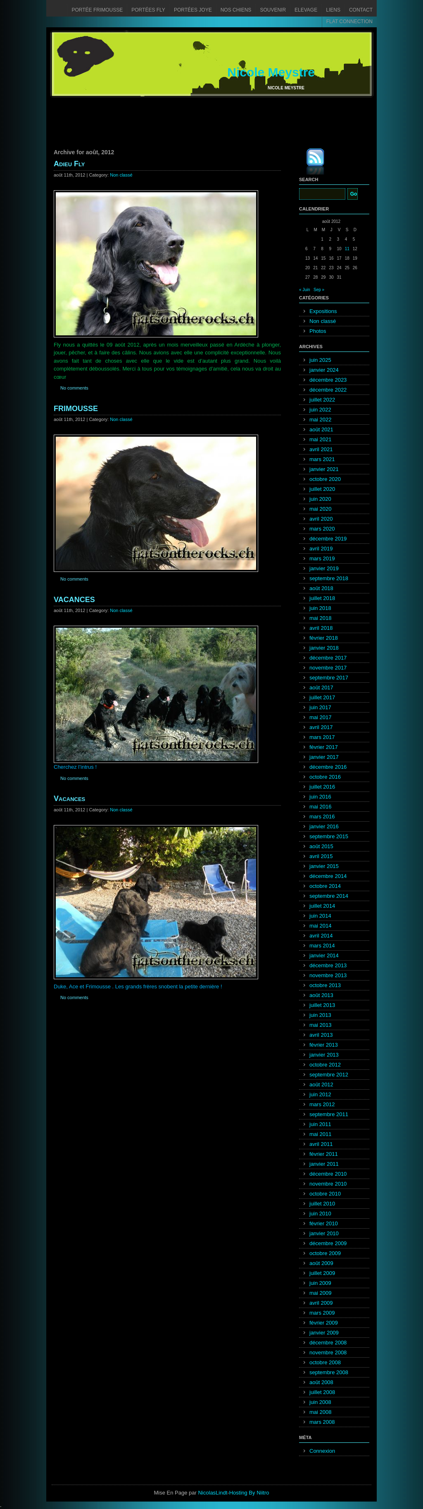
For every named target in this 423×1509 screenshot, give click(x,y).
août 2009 (321, 1263)
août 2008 (321, 1382)
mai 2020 (320, 509)
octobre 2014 (325, 886)
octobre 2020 (325, 479)
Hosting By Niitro (249, 1493)
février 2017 (323, 747)
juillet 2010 (322, 1204)
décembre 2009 (328, 1243)
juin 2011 (320, 1124)
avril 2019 (321, 548)
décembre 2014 (328, 876)
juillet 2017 (322, 697)
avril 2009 (321, 1303)
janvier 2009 (324, 1333)
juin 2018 (320, 608)
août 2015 (321, 846)
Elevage (306, 10)
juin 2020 (320, 499)
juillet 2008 (322, 1392)
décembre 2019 (328, 539)
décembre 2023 (328, 380)
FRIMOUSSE (76, 408)
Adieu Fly (69, 164)
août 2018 (321, 588)
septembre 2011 (328, 1114)
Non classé (121, 174)
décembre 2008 (328, 1342)
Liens (333, 10)
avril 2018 (321, 628)
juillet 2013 (322, 1005)
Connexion (322, 1451)
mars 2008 (322, 1422)
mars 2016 (322, 816)
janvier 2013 (324, 1055)
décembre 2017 (328, 658)
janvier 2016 (324, 826)
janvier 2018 (324, 648)
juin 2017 (320, 707)
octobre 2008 (325, 1362)
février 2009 (323, 1323)
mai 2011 (320, 1134)
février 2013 (323, 1045)
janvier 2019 (324, 568)
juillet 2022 (322, 400)
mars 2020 (322, 529)
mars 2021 (322, 459)
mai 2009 (320, 1293)
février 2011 (323, 1154)
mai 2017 (320, 717)
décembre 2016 (328, 767)
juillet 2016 (322, 787)
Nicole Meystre (271, 72)
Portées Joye (193, 10)
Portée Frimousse (97, 10)
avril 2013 (321, 1035)
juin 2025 (320, 360)
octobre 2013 (325, 985)
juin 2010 (320, 1213)
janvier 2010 (324, 1233)
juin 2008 (320, 1402)
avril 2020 (321, 519)
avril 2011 (321, 1144)
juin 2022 (320, 410)
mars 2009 (322, 1313)
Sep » (319, 289)
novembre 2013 (328, 975)
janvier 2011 (324, 1164)
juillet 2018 (322, 598)
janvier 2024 (324, 370)
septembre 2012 (328, 1074)
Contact (361, 10)
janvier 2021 (324, 469)
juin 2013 (320, 1015)
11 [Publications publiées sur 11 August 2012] (347, 248)
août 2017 (321, 687)
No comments (74, 387)
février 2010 (323, 1223)
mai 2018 (320, 618)
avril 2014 (321, 936)
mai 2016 (320, 807)
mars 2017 (322, 737)
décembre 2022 (328, 390)
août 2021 (321, 429)
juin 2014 (320, 916)
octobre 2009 (325, 1253)
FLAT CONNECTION (349, 21)
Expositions (323, 311)
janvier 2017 (324, 757)
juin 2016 (320, 797)
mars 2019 (322, 558)
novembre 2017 (328, 668)
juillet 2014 (322, 906)
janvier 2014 (324, 955)
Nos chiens (236, 10)
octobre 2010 (325, 1194)
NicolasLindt (212, 1493)
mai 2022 (320, 419)
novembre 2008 (328, 1352)
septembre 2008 (328, 1372)
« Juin (304, 289)
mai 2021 (320, 439)
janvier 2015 (324, 866)
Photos (317, 331)
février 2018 (323, 638)
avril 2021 (321, 449)
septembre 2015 (328, 836)
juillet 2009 (322, 1273)
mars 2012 (322, 1104)
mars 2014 (322, 945)
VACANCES (74, 599)
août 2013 (321, 995)
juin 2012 (320, 1094)
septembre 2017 (328, 677)
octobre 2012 (325, 1065)
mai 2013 (320, 1025)
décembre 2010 (328, 1174)
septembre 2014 (328, 896)
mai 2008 (320, 1412)
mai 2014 (320, 926)
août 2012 (321, 1084)
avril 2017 (321, 727)
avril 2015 (321, 856)
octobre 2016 (325, 777)
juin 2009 (320, 1283)
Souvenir (273, 10)
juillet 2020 (322, 489)
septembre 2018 (328, 578)
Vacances (69, 798)
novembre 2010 (328, 1184)
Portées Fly (148, 10)
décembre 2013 (328, 965)
